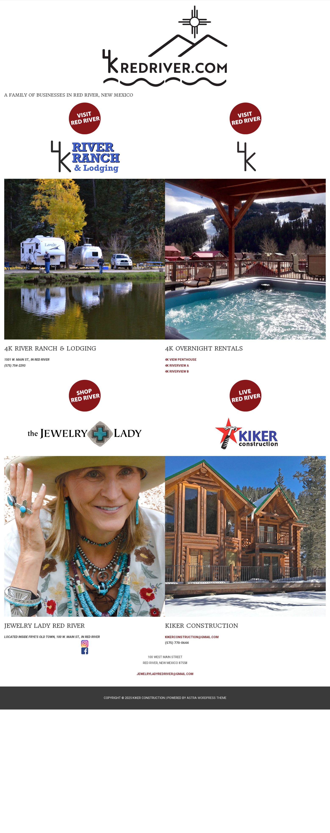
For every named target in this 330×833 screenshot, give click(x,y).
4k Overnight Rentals (209, 348)
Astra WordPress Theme (206, 698)
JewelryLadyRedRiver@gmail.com (165, 674)
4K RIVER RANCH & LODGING (56, 348)
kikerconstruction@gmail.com (192, 637)
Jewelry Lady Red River (49, 625)
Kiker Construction (206, 625)
